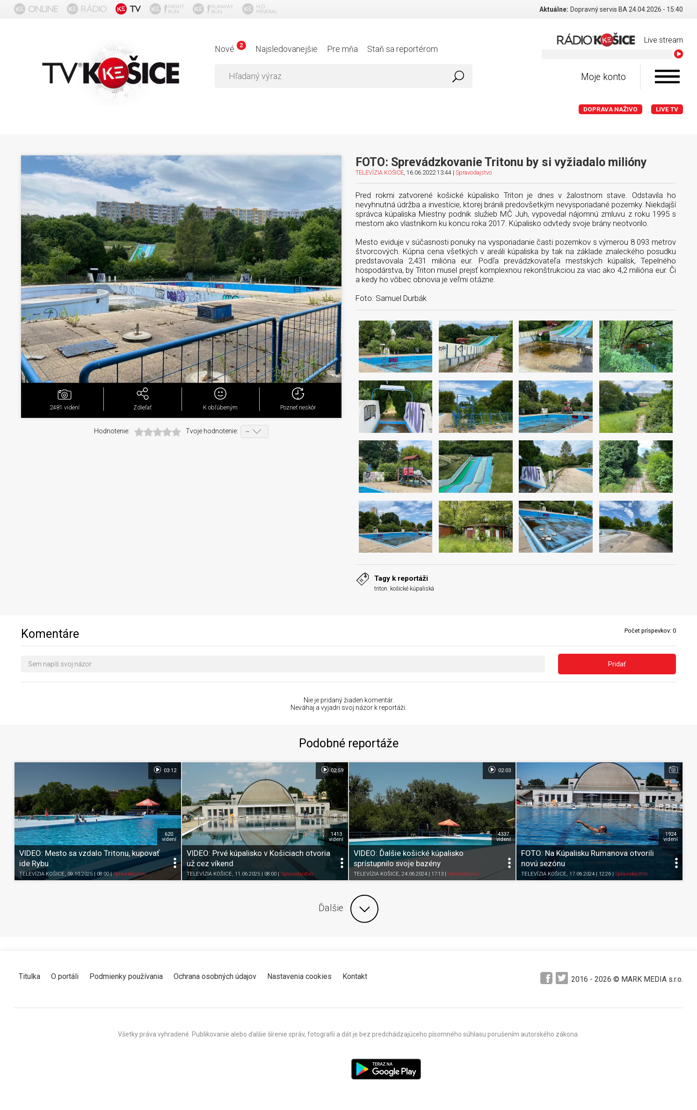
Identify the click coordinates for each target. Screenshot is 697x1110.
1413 (336, 836)
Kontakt (354, 976)
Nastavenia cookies (299, 976)
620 (169, 836)
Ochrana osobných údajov (215, 976)
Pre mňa (342, 49)
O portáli (65, 976)
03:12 (164, 770)
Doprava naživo (610, 109)
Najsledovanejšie (286, 49)
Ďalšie (348, 909)
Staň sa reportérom (402, 49)
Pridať (617, 664)
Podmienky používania (126, 976)
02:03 (498, 770)
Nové (230, 49)
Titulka (29, 976)
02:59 (331, 770)
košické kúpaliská (412, 588)
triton (380, 588)
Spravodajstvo (474, 172)
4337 (503, 836)
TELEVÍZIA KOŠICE (380, 172)
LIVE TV (667, 109)
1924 (670, 836)
